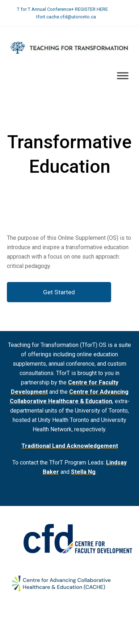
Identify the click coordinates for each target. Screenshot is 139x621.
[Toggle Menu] (123, 75)
